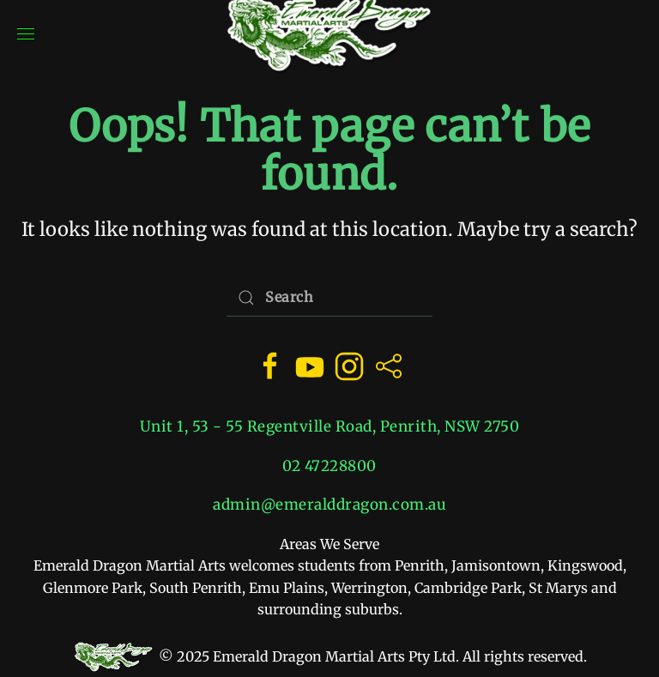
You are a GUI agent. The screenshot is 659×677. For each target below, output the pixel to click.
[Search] (329, 297)
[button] (25, 34)
